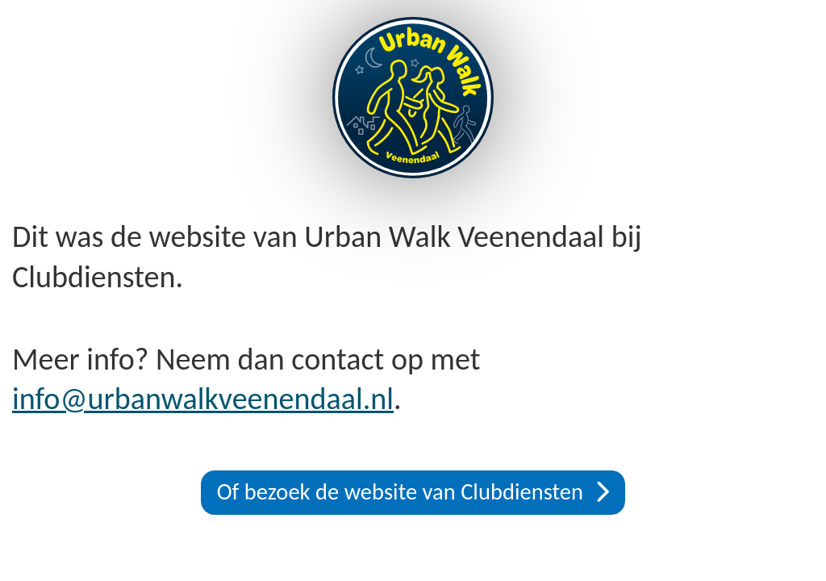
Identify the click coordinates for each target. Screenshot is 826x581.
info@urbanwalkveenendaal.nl (203, 398)
